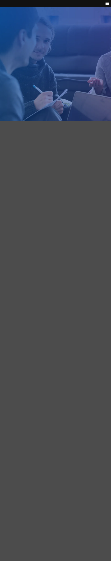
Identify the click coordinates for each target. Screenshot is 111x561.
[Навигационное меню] (107, 4)
